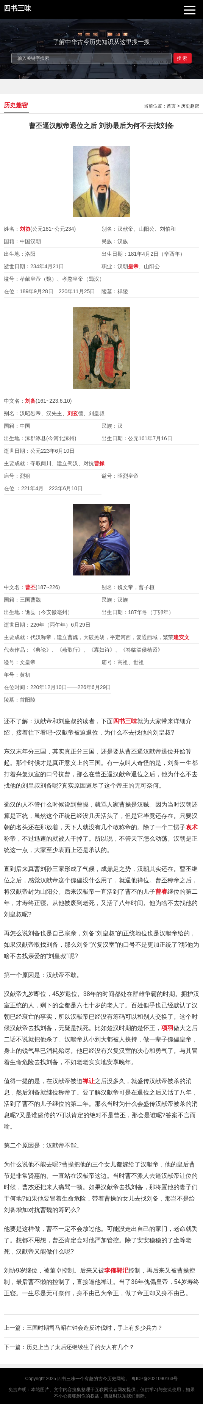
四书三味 (66, 1378)
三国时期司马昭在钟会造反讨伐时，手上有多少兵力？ (95, 1327)
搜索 (182, 58)
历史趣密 (190, 106)
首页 (171, 106)
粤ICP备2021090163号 (154, 1378)
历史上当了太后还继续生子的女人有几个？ (80, 1347)
